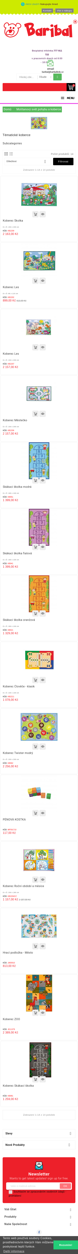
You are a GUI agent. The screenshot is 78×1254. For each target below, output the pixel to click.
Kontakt (47, 10)
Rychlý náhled (42, 214)
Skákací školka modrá (17, 486)
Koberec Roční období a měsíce (23, 886)
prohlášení (15, 1195)
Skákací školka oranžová (19, 620)
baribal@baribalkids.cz (52, 72)
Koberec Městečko (15, 420)
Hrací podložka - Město (18, 952)
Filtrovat (63, 161)
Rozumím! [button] (65, 1245)
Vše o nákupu (64, 10)
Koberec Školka (13, 220)
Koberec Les (11, 287)
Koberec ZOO (11, 1019)
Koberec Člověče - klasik (19, 686)
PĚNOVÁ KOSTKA (14, 819)
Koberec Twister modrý (18, 753)
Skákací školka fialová (17, 553)
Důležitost (27, 161)
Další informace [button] (13, 1251)
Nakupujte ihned (49, 4)
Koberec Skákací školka (18, 1085)
